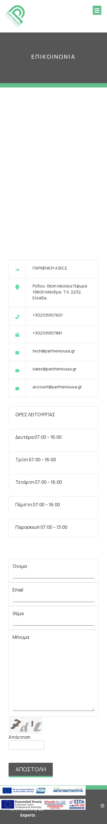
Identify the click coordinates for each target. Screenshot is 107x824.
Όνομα (53, 570)
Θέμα (53, 617)
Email (53, 594)
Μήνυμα (53, 673)
